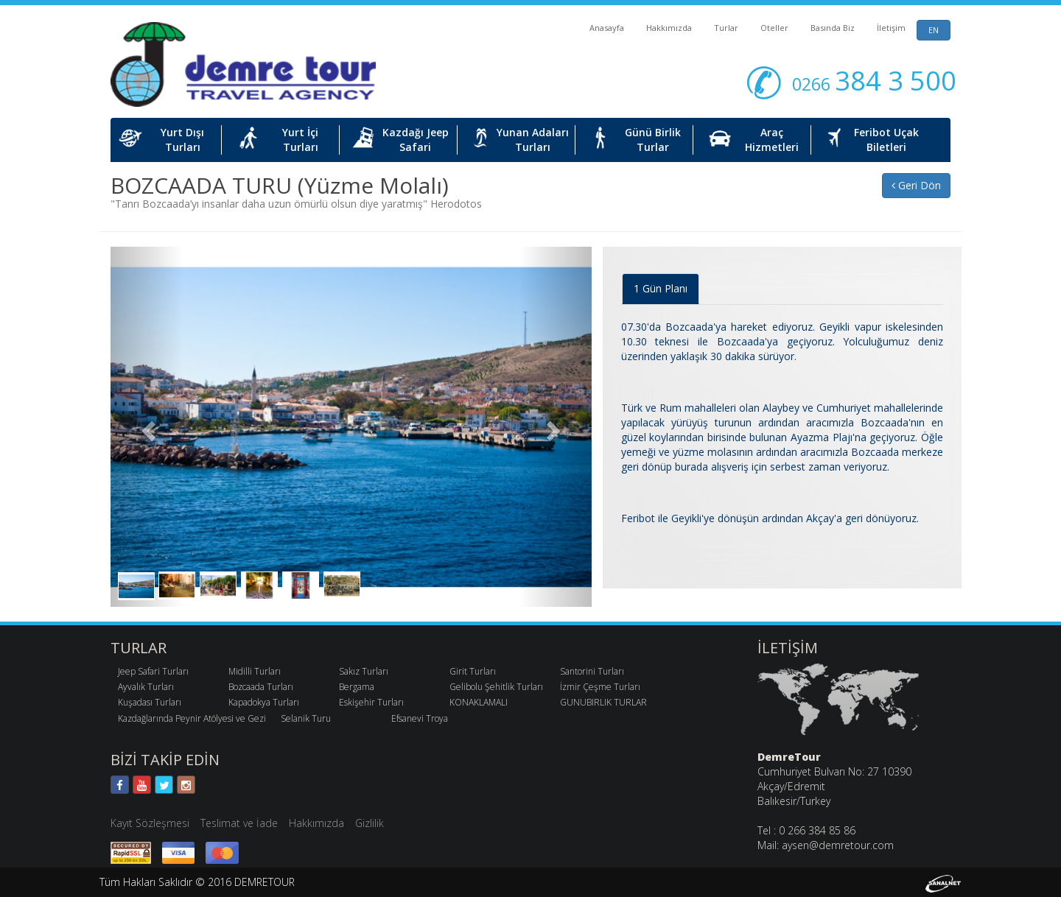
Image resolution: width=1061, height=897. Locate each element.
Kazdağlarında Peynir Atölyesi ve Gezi (192, 718)
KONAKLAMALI (478, 702)
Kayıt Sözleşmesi (150, 823)
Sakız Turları (363, 671)
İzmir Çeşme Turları (600, 686)
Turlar (726, 27)
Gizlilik (369, 823)
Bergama (356, 686)
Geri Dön (916, 185)
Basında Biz (832, 27)
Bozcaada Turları (260, 686)
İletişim (891, 27)
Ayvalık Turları (146, 686)
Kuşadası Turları (149, 702)
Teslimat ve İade (239, 823)
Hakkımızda (669, 27)
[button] (147, 427)
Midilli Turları (254, 671)
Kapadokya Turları (263, 702)
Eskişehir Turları (371, 702)
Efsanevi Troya (419, 718)
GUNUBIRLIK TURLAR (603, 702)
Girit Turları (472, 671)
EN (933, 29)
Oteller (774, 27)
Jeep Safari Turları (153, 671)
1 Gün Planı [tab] (660, 288)
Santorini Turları (592, 671)
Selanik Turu (306, 718)
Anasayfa (606, 27)
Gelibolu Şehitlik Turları (496, 686)
